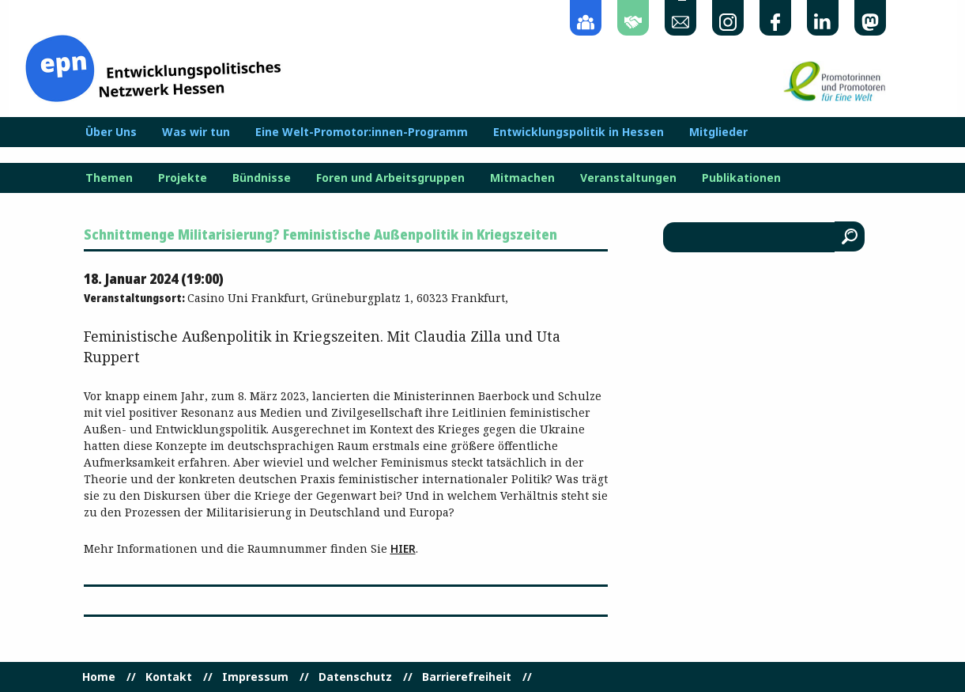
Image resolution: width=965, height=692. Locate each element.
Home (98, 677)
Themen (109, 177)
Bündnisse (261, 177)
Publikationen (741, 177)
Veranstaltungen (628, 177)
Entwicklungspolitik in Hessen (578, 132)
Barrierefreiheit (466, 677)
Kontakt (168, 677)
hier (403, 548)
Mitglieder (718, 132)
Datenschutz (355, 677)
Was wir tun (196, 132)
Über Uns (111, 132)
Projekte (182, 177)
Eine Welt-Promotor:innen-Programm (361, 132)
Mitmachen (522, 177)
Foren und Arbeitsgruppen (390, 177)
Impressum (255, 677)
